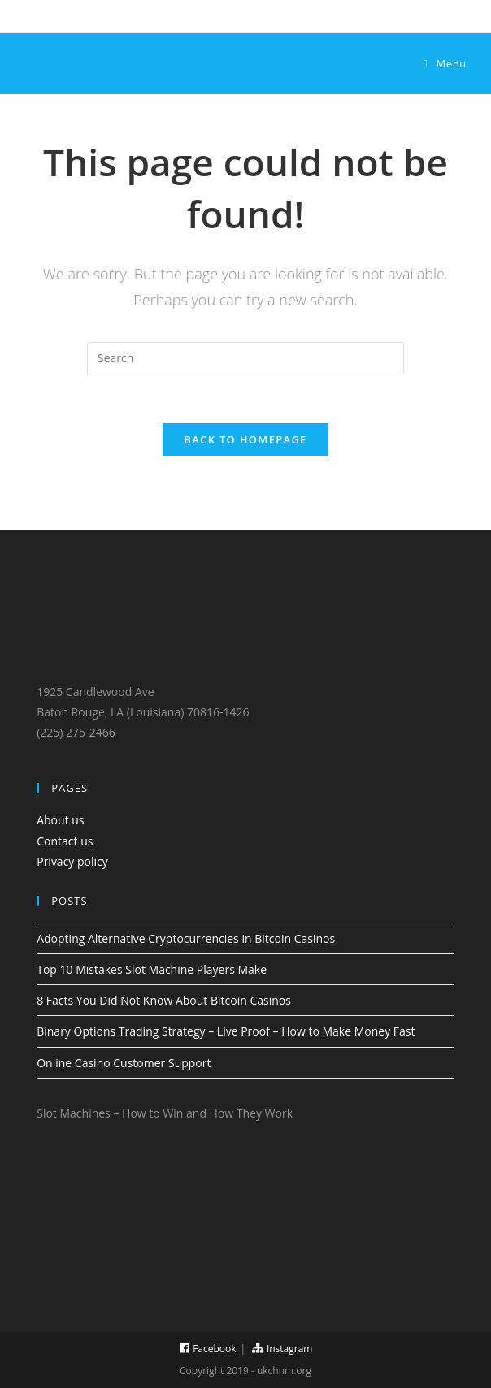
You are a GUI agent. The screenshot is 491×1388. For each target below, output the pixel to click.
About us (60, 820)
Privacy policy (72, 861)
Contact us (65, 841)
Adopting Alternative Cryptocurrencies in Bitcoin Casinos (186, 938)
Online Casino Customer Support (124, 1062)
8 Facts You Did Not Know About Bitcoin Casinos (164, 1000)
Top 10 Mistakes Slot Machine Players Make (152, 969)
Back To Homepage (245, 439)
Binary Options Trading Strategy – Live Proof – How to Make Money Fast (226, 1031)
